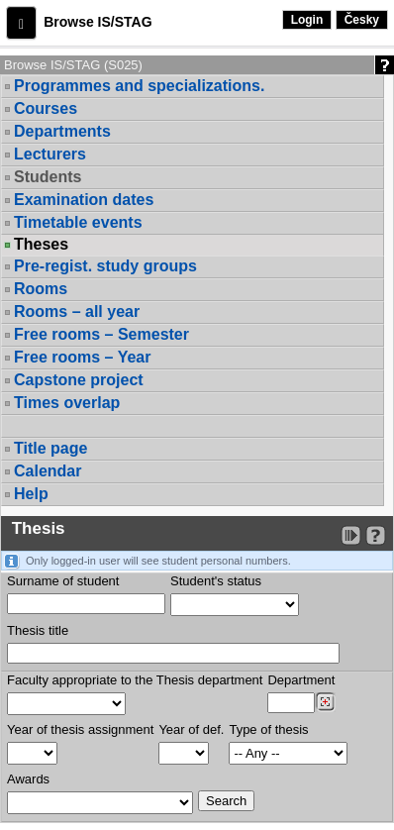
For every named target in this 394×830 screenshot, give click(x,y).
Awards (28, 779)
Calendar (47, 471)
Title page (50, 448)
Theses (41, 245)
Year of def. (191, 729)
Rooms (40, 288)
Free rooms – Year (82, 357)
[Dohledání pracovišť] (325, 702)
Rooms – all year (77, 311)
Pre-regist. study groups (105, 266)
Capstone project (79, 379)
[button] (21, 23)
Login (307, 20)
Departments (62, 131)
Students (47, 176)
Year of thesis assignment (80, 729)
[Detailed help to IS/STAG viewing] (375, 535)
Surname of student (63, 580)
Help (31, 493)
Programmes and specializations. (139, 85)
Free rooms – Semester (101, 334)
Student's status (215, 580)
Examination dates (83, 199)
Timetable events (78, 222)
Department (301, 680)
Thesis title (37, 630)
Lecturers (50, 154)
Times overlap (67, 402)
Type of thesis (268, 729)
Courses (45, 108)
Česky (362, 20)
